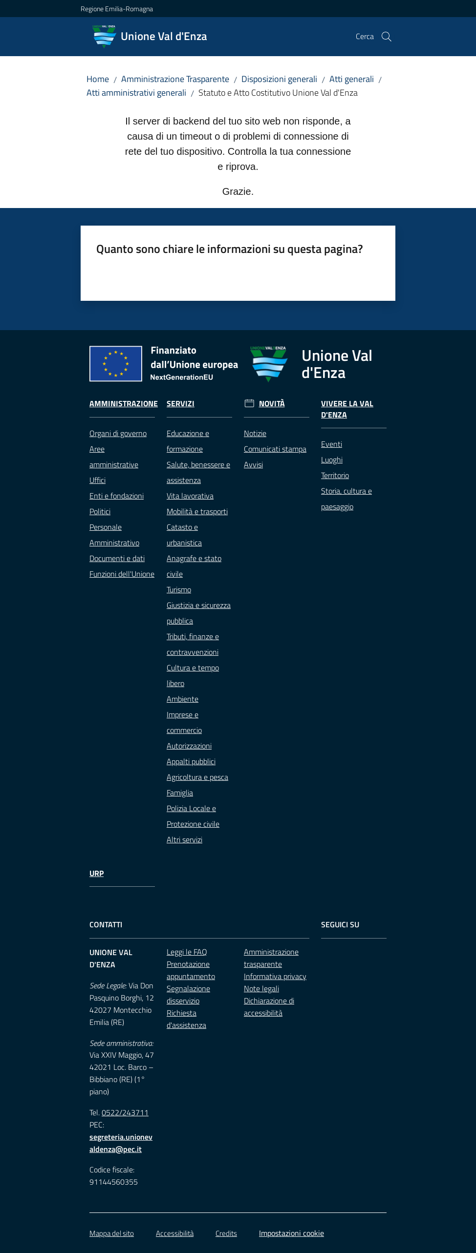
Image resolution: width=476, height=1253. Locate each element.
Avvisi (253, 464)
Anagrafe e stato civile (194, 566)
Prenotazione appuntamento (191, 970)
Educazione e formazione (188, 441)
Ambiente (182, 699)
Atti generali (351, 78)
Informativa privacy (275, 976)
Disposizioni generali (279, 78)
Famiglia (180, 792)
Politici (99, 511)
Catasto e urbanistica (184, 534)
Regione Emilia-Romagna (117, 8)
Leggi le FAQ (187, 952)
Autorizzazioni (189, 746)
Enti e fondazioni (116, 495)
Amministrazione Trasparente (175, 78)
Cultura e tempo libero (193, 675)
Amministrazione (123, 403)
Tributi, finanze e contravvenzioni (193, 644)
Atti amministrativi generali (136, 92)
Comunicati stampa (275, 449)
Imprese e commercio (184, 722)
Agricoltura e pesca (197, 777)
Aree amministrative (113, 456)
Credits (226, 1233)
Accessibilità (175, 1233)
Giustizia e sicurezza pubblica (199, 612)
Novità (272, 403)
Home (98, 78)
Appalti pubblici (191, 761)
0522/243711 (125, 1112)
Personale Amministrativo (114, 534)
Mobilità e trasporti (197, 511)
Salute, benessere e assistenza (198, 472)
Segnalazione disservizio (188, 994)
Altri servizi (184, 839)
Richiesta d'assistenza (186, 1019)
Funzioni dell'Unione (121, 574)
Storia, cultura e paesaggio (346, 498)
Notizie (255, 433)
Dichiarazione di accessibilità (269, 1007)
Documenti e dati (117, 558)
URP (96, 873)
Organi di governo (118, 433)
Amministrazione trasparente (271, 958)
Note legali (261, 988)
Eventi (331, 444)
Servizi (181, 403)
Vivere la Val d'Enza (347, 409)
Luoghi (332, 459)
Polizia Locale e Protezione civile (193, 816)
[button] (386, 36)
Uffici (97, 480)
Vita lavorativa (190, 495)
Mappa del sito (111, 1233)
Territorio (335, 475)
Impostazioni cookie (291, 1233)
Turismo (179, 589)
